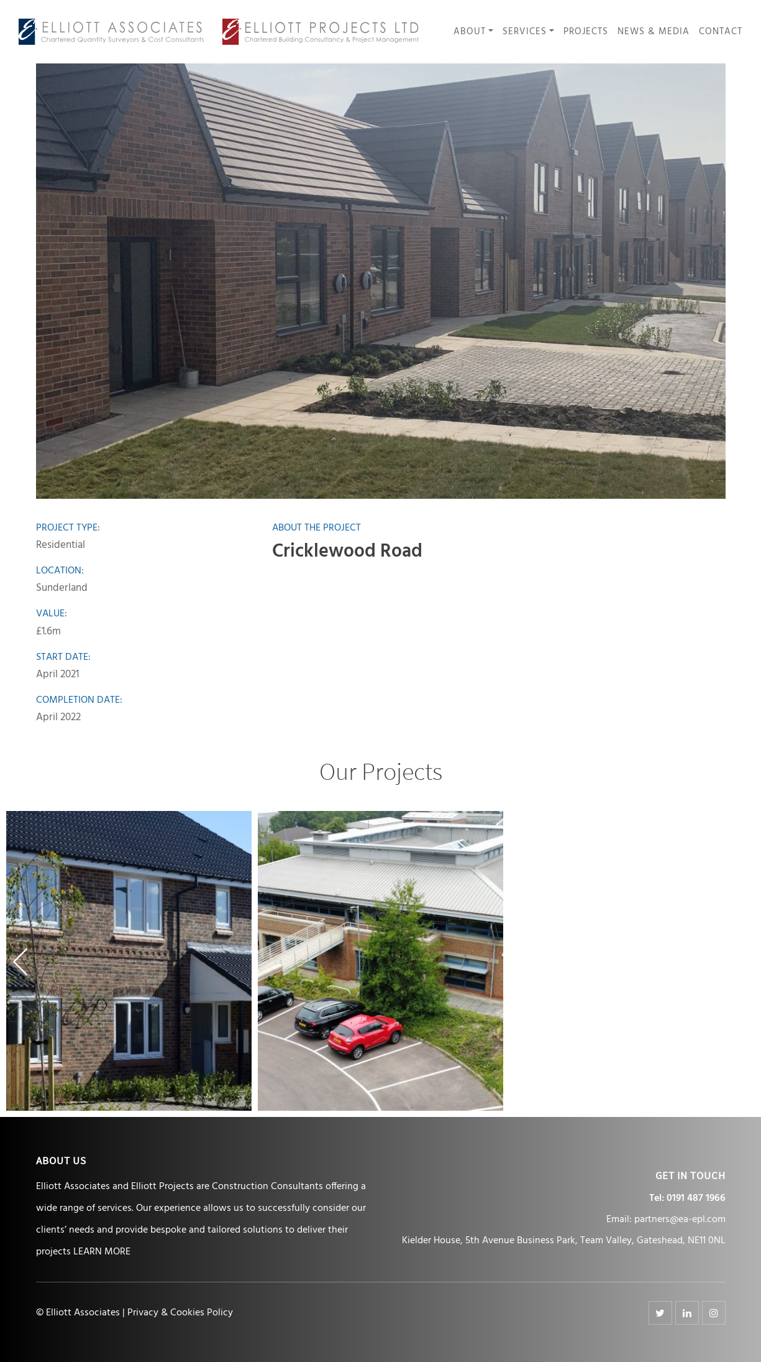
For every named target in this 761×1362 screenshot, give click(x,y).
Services (525, 32)
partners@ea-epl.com (680, 1219)
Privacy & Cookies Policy (180, 1313)
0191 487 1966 (696, 1198)
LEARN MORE (101, 1252)
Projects (585, 32)
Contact (720, 32)
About (469, 32)
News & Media (653, 32)
